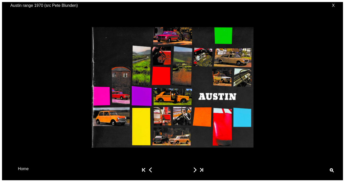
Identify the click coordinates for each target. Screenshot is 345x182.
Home (23, 168)
